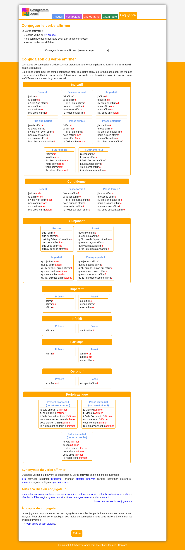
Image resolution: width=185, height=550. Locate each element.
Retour (77, 533)
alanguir (78, 497)
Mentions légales (106, 545)
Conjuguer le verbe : (61, 50)
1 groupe (50, 35)
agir (43, 497)
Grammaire (110, 16)
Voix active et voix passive (40, 523)
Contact (122, 545)
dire (24, 479)
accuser (39, 494)
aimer (69, 497)
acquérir (61, 494)
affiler (128, 494)
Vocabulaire (73, 16)
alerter (88, 497)
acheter (50, 494)
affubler (26, 497)
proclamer (56, 479)
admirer (72, 494)
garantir (57, 482)
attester (80, 479)
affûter (35, 497)
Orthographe (92, 16)
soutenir (26, 482)
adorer (82, 494)
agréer (51, 497)
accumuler (27, 494)
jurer (66, 482)
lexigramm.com (86, 545)
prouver (90, 479)
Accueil (58, 16)
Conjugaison (128, 15)
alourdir (105, 497)
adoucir (93, 494)
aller (97, 497)
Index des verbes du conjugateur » (113, 501)
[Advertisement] (150, 70)
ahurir (60, 497)
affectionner (115, 494)
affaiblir (103, 494)
